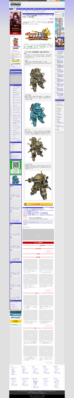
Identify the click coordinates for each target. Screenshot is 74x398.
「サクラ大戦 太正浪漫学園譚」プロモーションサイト (39, 204)
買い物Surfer (14, 130)
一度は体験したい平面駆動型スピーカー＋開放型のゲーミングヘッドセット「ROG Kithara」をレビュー (46, 307)
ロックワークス (14, 50)
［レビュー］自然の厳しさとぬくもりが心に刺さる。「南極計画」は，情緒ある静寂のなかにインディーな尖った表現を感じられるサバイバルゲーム (15, 259)
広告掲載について (14, 306)
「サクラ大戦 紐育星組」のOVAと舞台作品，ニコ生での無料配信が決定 (36, 212)
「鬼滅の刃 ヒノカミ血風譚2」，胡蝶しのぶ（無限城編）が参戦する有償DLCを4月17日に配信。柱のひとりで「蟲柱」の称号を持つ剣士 (60, 61)
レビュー (11, 10)
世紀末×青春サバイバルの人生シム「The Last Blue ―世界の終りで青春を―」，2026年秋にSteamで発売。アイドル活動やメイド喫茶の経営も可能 (60, 80)
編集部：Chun (52, 18)
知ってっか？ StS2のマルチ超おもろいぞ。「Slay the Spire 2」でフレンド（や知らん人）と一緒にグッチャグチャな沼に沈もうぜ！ (16, 234)
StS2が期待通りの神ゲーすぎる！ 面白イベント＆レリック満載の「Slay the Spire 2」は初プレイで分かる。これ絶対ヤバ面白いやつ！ (16, 247)
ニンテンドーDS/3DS (25, 378)
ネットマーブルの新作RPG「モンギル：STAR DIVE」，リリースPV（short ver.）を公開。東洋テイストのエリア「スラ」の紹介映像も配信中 (60, 57)
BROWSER (37, 222)
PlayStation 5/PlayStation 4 (15, 156)
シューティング (57, 384)
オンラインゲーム (15, 367)
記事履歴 (57, 0)
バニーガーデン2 (59, 114)
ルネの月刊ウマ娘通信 (16, 120)
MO (46, 222)
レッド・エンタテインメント (37, 223)
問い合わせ (26, 0)
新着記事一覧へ (49, 251)
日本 (48, 223)
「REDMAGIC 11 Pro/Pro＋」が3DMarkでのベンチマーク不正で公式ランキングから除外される (60, 75)
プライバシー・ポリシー (37, 395)
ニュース (13, 66)
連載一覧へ (19, 140)
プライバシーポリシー (15, 302)
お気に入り (53, 0)
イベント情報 (56, 380)
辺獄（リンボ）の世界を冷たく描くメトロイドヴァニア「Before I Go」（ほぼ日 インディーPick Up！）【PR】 (30, 271)
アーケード (55, 378)
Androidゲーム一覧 (36, 387)
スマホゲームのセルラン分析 (17, 101)
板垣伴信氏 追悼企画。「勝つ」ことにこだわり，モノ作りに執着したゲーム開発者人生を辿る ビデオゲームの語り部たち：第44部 (60, 89)
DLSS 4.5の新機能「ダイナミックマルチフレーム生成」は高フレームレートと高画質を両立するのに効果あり (30, 307)
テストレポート (46, 380)
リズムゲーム (56, 385)
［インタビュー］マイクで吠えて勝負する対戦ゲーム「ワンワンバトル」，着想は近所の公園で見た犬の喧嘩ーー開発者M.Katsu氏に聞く (15, 273)
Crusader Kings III (59, 117)
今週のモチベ (15, 90)
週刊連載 (13, 372)
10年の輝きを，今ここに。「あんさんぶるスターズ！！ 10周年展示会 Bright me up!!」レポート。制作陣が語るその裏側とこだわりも (16, 285)
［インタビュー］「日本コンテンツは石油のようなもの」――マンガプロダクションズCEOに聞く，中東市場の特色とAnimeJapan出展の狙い (46, 358)
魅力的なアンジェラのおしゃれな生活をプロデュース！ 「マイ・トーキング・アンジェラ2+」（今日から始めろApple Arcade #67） (46, 271)
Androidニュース (36, 380)
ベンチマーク (46, 385)
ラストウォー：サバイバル (60, 106)
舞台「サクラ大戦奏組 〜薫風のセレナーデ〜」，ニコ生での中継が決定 (36, 213)
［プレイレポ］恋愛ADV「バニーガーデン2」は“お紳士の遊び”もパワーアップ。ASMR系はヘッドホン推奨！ (60, 52)
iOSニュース (35, 379)
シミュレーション (42, 222)
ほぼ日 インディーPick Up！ (17, 107)
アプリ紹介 (35, 384)
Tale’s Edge (58, 111)
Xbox (33, 366)
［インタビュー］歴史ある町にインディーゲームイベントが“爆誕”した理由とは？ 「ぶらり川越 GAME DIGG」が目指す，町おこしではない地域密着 (16, 298)
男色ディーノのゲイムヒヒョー (17, 98)
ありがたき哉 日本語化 (16, 132)
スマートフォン (35, 378)
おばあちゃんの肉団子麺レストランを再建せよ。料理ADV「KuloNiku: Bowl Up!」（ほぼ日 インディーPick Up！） (46, 286)
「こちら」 (42, 392)
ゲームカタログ (43, 10)
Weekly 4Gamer (15, 88)
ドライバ (13, 150)
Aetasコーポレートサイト (15, 308)
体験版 (26, 10)
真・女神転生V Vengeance (60, 123)
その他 (55, 386)
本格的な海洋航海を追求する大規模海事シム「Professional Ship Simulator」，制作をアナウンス (60, 66)
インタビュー (22, 10)
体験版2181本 (18, 6)
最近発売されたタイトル (36, 10)
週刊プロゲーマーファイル (17, 92)
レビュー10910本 (13, 6)
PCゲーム (13, 153)
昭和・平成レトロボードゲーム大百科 (17, 123)
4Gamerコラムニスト (16, 125)
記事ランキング (14, 374)
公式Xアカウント (15, 0)
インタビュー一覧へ (49, 362)
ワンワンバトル (59, 102)
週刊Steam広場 (15, 105)
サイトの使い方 (21, 0)
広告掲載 (43, 395)
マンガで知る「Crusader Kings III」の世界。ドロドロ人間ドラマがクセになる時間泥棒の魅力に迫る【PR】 (15, 220)
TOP (11, 366)
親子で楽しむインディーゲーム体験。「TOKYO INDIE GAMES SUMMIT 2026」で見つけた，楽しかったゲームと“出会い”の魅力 (16, 208)
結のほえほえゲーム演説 (16, 115)
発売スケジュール (25, 372)
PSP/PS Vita (56, 366)
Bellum (58, 130)
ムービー (30, 10)
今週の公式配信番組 (16, 94)
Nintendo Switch (14, 158)
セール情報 (35, 383)
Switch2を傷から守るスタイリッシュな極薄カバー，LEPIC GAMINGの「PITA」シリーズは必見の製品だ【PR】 (16, 196)
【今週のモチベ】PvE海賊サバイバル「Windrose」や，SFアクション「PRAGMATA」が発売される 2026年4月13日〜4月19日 (30, 287)
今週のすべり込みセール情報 (17, 103)
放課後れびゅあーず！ (16, 138)
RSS (10, 0)
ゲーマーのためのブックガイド (17, 113)
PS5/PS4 (44, 366)
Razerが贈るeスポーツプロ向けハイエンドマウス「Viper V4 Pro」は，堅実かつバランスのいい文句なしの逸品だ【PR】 (30, 322)
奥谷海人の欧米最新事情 (16, 86)
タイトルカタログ (25, 373)
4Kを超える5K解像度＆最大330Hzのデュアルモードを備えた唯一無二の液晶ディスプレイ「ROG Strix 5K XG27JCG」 (46, 322)
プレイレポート (16, 10)
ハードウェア (45, 378)
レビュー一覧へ (49, 325)
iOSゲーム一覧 (35, 386)
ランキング (62, 0)
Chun (25, 224)
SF (47, 222)
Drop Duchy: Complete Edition (60, 127)
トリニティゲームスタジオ (28, 223)
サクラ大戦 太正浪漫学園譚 (15, 46)
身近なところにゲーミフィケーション (17, 135)
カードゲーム (56, 383)
